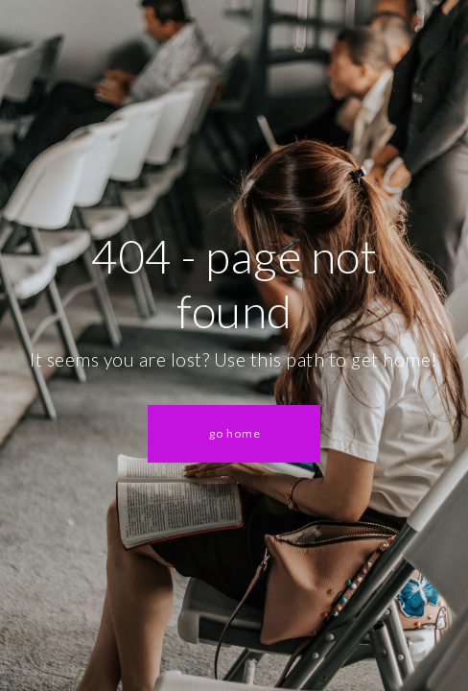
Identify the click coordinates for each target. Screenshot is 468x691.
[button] (234, 434)
